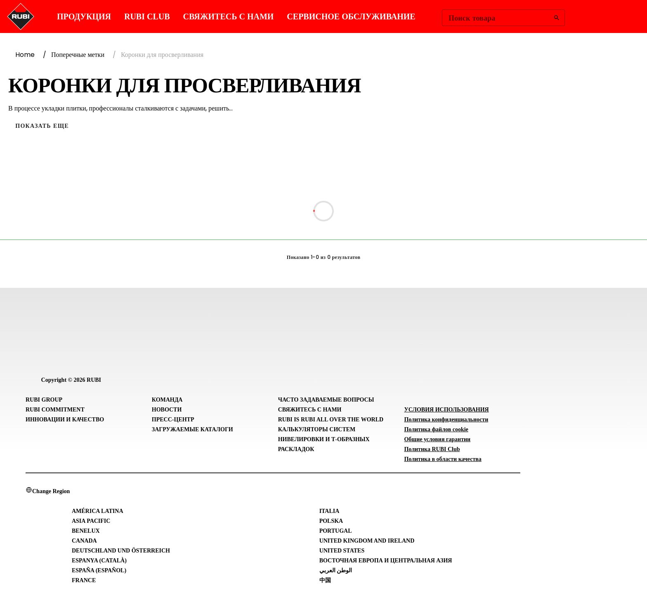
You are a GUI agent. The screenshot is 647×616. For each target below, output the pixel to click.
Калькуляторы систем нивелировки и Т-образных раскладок (324, 439)
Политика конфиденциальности (446, 419)
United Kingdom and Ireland (367, 541)
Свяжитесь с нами (228, 16)
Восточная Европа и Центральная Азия (385, 560)
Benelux (86, 531)
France (84, 580)
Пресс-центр (173, 419)
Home (25, 54)
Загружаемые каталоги (192, 429)
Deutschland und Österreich (121, 551)
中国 (325, 580)
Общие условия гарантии (437, 439)
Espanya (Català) (99, 560)
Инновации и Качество (65, 419)
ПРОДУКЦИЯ (84, 16)
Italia (329, 511)
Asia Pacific (91, 521)
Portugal (335, 531)
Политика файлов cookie (436, 429)
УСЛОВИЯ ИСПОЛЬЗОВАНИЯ (446, 410)
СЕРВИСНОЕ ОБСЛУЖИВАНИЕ (351, 16)
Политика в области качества (442, 459)
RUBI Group (44, 400)
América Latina (97, 511)
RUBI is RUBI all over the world (330, 419)
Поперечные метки (77, 54)
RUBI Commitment (55, 410)
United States (342, 551)
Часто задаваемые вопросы (326, 400)
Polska (331, 521)
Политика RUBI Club (432, 449)
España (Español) (99, 570)
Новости (167, 410)
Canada (84, 541)
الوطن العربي (335, 570)
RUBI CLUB (147, 16)
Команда (167, 400)
